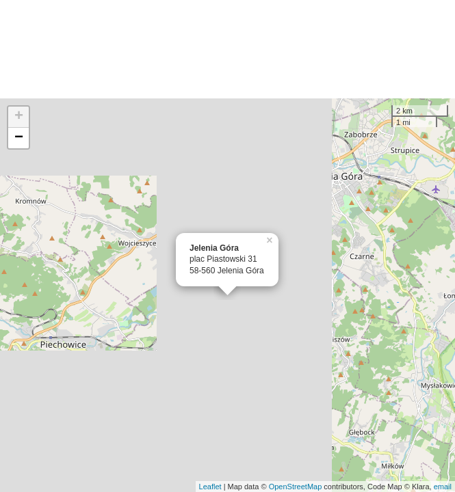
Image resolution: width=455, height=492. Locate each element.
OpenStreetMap (295, 486)
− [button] (18, 138)
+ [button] (18, 117)
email (443, 486)
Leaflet (210, 486)
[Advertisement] (227, 49)
